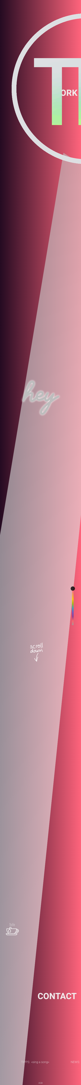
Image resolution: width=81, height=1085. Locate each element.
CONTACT (57, 996)
